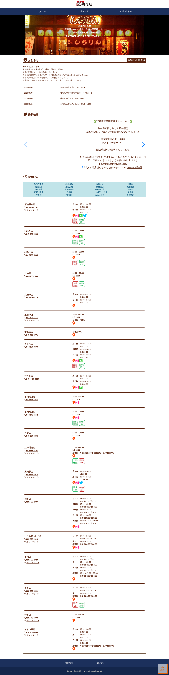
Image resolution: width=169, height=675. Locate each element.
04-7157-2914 (31, 475)
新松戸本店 (38, 184)
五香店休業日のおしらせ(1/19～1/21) (75, 104)
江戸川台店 (38, 192)
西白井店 (38, 189)
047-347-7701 (31, 207)
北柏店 (130, 184)
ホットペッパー (32, 210)
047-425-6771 (31, 335)
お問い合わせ (125, 11)
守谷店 (69, 195)
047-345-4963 (31, 234)
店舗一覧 (84, 11)
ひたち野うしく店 (99, 192)
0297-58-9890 (31, 632)
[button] (143, 144)
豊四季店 (130, 195)
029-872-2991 (31, 591)
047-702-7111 (31, 318)
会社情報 (100, 663)
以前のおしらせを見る (136, 60)
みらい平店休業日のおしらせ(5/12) (74, 87)
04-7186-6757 (31, 451)
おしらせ (43, 11)
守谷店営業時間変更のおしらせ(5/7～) (76, 93)
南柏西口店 (99, 189)
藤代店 (130, 192)
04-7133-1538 (31, 276)
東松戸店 (69, 187)
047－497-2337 (31, 379)
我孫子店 (100, 184)
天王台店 (130, 187)
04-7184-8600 (31, 347)
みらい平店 (99, 195)
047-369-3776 (31, 297)
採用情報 (69, 663)
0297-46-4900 (31, 618)
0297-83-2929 (31, 560)
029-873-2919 (31, 539)
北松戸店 (38, 187)
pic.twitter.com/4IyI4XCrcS (113, 164)
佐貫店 (69, 192)
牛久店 (38, 195)
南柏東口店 (69, 189)
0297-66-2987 (31, 502)
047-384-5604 (31, 436)
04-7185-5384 (31, 255)
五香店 (130, 189)
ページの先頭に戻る (162, 670)
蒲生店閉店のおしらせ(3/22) (72, 98)
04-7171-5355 (31, 400)
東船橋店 (100, 187)
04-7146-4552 (31, 415)
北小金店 (69, 184)
